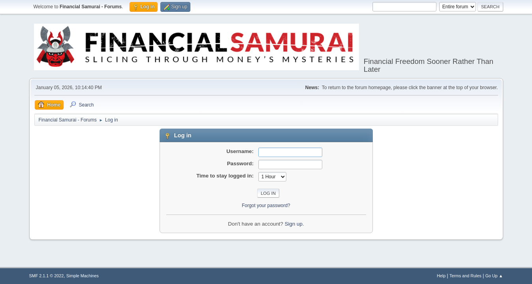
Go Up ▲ (494, 275)
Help (441, 275)
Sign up (294, 224)
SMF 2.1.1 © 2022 (46, 275)
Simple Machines (82, 275)
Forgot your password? (266, 205)
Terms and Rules (465, 275)
